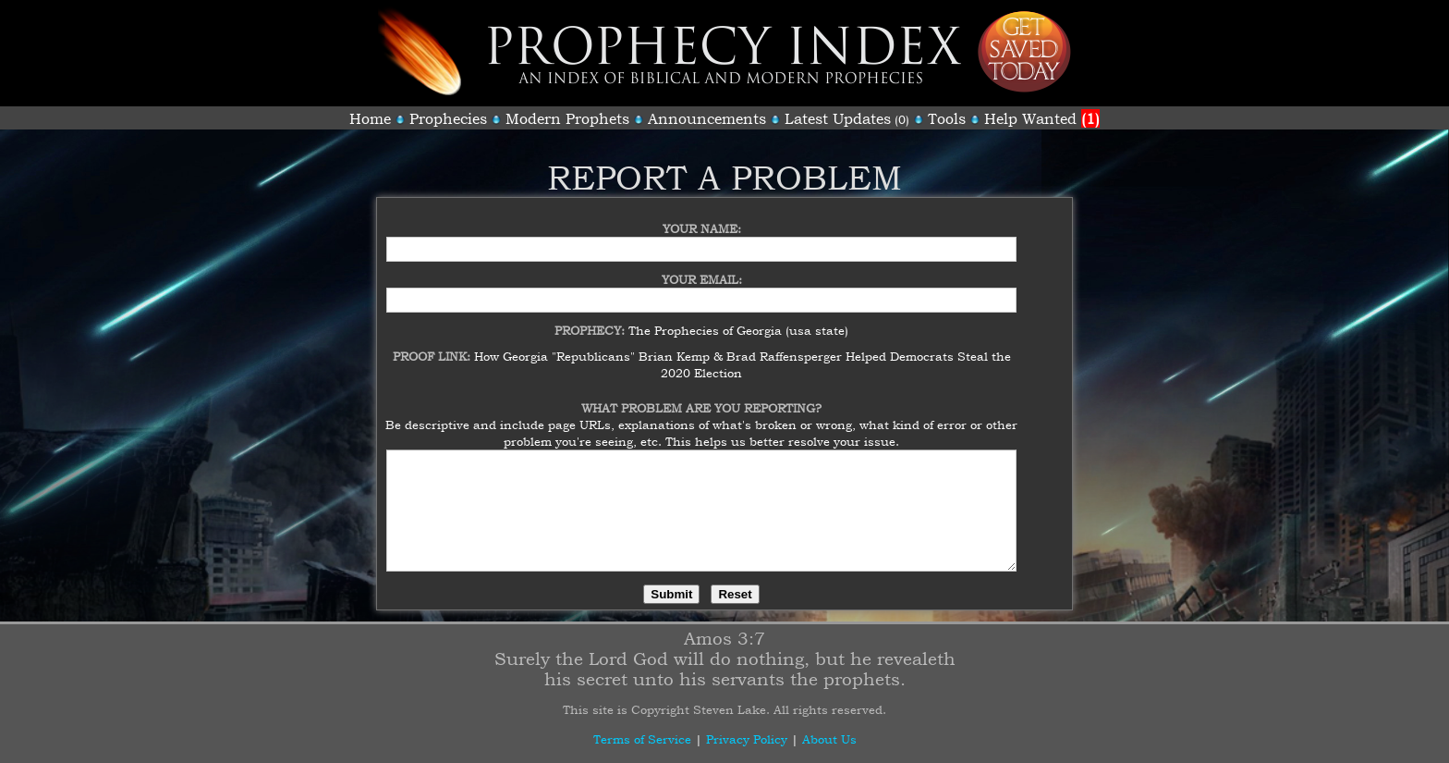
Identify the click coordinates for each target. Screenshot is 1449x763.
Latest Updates (838, 118)
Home (370, 118)
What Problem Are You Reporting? (701, 396)
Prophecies (448, 118)
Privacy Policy (746, 739)
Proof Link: (433, 345)
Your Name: (702, 217)
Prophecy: (591, 319)
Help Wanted (1042, 118)
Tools (947, 118)
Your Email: (702, 268)
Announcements (707, 118)
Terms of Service (642, 739)
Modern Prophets (567, 118)
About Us (829, 739)
